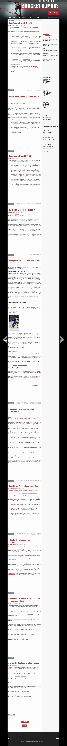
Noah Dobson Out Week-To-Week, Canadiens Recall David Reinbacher (49, 57)
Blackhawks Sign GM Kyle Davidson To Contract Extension (50, 45)
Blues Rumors (45, 82)
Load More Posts (25, 721)
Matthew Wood (37, 33)
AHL (16, 203)
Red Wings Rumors (46, 107)
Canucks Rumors (46, 85)
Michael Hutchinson (12, 353)
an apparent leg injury (23, 607)
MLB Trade (39, 1)
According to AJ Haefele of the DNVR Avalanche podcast (20, 123)
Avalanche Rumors (46, 79)
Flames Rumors (46, 90)
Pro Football (48, 1)
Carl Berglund (28, 170)
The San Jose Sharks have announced (16, 510)
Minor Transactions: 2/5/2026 (20, 23)
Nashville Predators (26, 203)
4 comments (11, 255)
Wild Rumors (45, 113)
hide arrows (9, 738)
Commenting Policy (33, 737)
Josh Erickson (12, 212)
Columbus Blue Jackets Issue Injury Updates (22, 541)
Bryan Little (25, 693)
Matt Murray (25, 164)
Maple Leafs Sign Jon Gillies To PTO (21, 209)
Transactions (31, 203)
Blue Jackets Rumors (46, 81)
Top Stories (46, 35)
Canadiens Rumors (46, 84)
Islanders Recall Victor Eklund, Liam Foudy (50, 50)
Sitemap (19, 735)
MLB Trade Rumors (5, 339)
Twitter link (22, 165)
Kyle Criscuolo (29, 510)
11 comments (11, 714)
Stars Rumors (45, 112)
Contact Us (37, 17)
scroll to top (57, 738)
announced (34, 50)
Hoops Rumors (61, 339)
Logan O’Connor (32, 123)
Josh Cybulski (12, 262)
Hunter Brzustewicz (26, 59)
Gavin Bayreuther (12, 304)
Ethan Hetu (11, 603)
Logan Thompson (21, 44)
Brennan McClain (12, 98)
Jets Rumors (45, 95)
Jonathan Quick (30, 614)
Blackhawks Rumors (46, 80)
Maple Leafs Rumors (46, 101)
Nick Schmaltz (17, 676)
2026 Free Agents (46, 130)
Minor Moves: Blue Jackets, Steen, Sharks (24, 486)
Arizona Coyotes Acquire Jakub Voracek (23, 662)
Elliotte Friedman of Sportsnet (36, 669)
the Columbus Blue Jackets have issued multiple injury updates (29, 546)
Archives (31, 17)
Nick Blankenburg (38, 480)
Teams (14, 17)
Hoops (43, 1)
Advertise (24, 17)
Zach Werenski (15, 373)
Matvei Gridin (15, 59)
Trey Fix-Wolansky (38, 403)
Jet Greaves (30, 418)
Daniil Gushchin (36, 510)
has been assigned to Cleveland (32, 493)
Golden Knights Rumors (47, 92)
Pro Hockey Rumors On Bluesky (48, 137)
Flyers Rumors (45, 91)
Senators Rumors (46, 109)
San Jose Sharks (32, 533)
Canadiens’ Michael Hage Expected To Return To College (50, 60)
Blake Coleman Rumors (47, 117)
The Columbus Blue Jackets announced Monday (16, 490)
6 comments (11, 403)
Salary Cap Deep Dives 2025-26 (48, 146)
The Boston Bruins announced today (16, 504)
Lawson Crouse (23, 676)
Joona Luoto (15, 365)
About (19, 17)
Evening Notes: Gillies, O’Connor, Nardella (24, 96)
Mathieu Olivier (12, 287)
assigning (26, 43)
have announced (20, 605)
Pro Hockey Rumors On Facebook (49, 139)
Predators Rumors (46, 105)
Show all (24, 725)
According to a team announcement (21, 102)
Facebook (47, 737)
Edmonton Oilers (21, 203)
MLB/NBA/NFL (44, 17)
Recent (50, 35)
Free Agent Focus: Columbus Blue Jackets (24, 260)
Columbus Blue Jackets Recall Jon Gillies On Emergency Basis (24, 599)
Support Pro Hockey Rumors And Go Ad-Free (50, 128)
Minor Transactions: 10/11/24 (19, 155)
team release (14, 35)
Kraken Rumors (46, 97)
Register (56, 1)
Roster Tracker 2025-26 (47, 144)
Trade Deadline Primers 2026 (48, 148)
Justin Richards (20, 365)
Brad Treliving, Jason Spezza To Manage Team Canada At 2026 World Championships (50, 53)
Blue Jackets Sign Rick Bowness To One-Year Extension (50, 42)
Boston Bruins (21, 533)
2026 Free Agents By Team (47, 132)
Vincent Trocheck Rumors (47, 121)
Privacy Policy (33, 736)
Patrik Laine (36, 372)
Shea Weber (19, 693)
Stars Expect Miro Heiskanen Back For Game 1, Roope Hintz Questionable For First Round (50, 48)
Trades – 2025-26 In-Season (48, 151)
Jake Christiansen (20, 418)
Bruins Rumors (45, 83)
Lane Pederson (11, 341)
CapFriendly (36, 385)
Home (10, 17)
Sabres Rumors (45, 108)
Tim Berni (34, 403)
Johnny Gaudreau (35, 402)
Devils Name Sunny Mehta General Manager (49, 37)
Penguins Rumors (46, 104)
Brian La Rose (11, 158)
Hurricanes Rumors (46, 93)
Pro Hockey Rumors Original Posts (49, 142)
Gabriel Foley (11, 25)
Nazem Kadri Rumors (47, 119)
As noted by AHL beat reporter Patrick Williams (16, 437)
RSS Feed (47, 738)
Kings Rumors (45, 96)
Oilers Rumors (45, 102)
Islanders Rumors (46, 94)
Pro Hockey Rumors (11, 3)
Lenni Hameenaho (31, 66)
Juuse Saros (12, 166)
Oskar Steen (28, 504)
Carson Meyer (25, 402)
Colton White (13, 67)
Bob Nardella (35, 128)
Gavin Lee (11, 665)
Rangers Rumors (46, 106)
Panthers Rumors (46, 103)
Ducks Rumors (45, 89)
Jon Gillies (18, 50)
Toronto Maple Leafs (31, 254)
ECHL (18, 203)
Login (58, 1)
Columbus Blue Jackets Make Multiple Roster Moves (22, 410)
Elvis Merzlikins (16, 500)
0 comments (11, 89)
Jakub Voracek (24, 629)
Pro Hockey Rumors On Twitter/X (49, 141)
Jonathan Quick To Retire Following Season (50, 55)
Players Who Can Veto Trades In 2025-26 (50, 135)
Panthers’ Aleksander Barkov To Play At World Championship (50, 40)
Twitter (47, 736)
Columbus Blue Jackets (20, 402)
